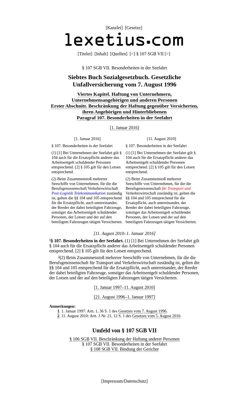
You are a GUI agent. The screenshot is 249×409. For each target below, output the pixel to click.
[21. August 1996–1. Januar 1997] (124, 296)
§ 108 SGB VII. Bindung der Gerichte (124, 349)
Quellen (119, 53)
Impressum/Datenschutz (124, 381)
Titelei (85, 53)
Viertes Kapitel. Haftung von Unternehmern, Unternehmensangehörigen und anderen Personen (124, 97)
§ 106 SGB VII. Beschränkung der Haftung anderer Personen (124, 339)
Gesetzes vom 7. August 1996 (142, 311)
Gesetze (133, 27)
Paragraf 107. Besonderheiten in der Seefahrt (124, 117)
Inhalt (101, 53)
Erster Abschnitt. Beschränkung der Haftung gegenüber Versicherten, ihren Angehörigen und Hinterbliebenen (124, 109)
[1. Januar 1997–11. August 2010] (124, 287)
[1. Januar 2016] (124, 127)
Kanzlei (114, 27)
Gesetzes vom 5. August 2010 (156, 316)
